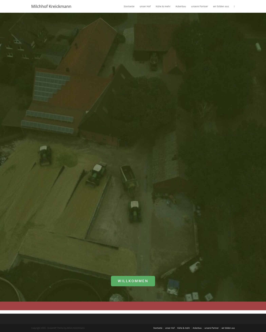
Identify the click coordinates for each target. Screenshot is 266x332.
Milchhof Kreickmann (51, 6)
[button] (133, 281)
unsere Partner (211, 328)
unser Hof (170, 328)
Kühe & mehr (183, 328)
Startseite (157, 328)
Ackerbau (197, 328)
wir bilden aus (228, 328)
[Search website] (234, 6)
